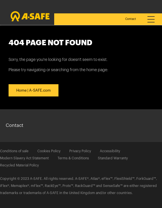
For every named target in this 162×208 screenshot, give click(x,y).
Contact (130, 19)
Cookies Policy (48, 151)
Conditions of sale (14, 151)
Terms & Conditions (73, 158)
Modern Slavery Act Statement (24, 158)
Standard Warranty (113, 158)
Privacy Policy (80, 151)
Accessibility (110, 151)
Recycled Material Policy (19, 165)
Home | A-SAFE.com (33, 90)
